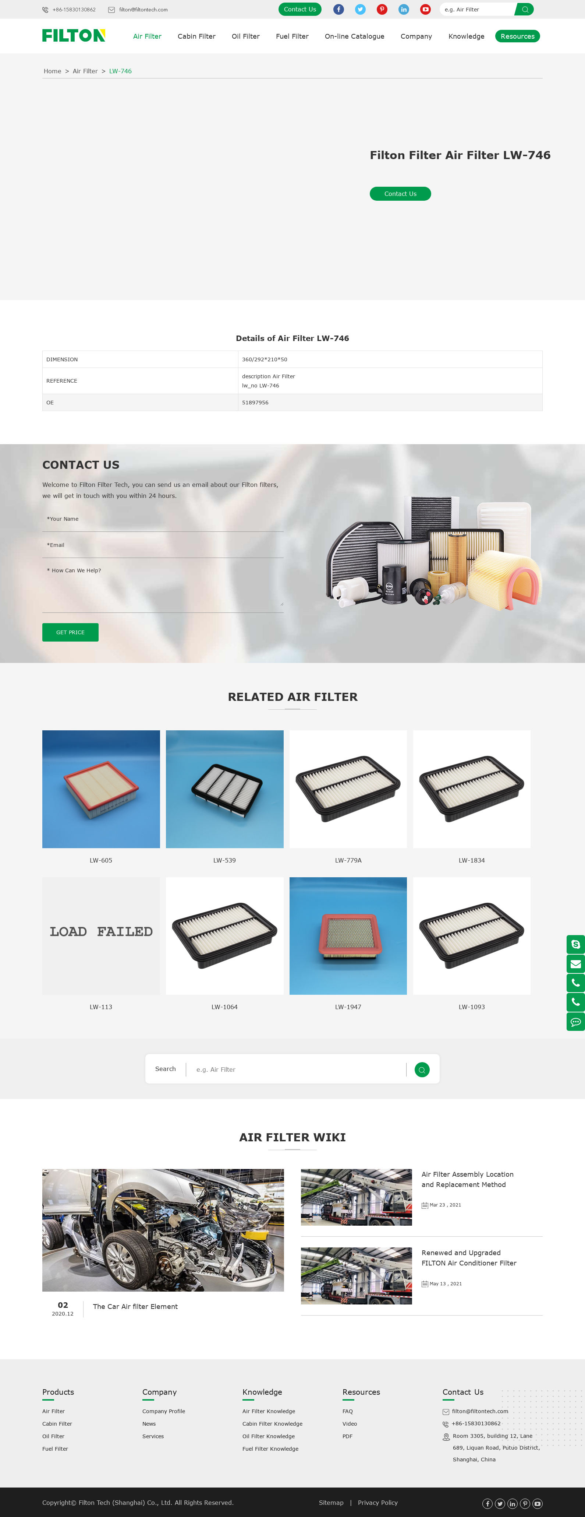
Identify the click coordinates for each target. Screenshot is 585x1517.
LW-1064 (225, 1006)
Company (416, 36)
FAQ (348, 1411)
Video (350, 1423)
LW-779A (348, 860)
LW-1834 (472, 860)
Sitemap (331, 1502)
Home (52, 71)
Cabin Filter (197, 36)
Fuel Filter (292, 36)
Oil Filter (246, 36)
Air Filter (147, 36)
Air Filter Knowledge (268, 1411)
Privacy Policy (378, 1502)
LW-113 (101, 1006)
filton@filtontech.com (143, 10)
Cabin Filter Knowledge (272, 1423)
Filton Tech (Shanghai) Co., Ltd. (127, 1502)
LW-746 (120, 71)
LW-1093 (472, 1006)
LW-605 (101, 860)
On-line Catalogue (354, 36)
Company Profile (163, 1411)
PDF (347, 1436)
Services (153, 1436)
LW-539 (224, 860)
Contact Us (300, 9)
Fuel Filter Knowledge (270, 1448)
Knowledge (466, 36)
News (149, 1423)
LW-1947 (348, 1006)
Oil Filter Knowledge (268, 1436)
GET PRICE (70, 632)
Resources (518, 36)
